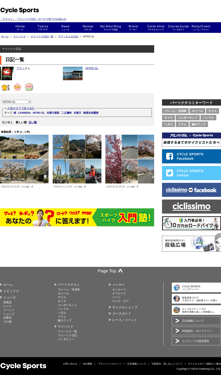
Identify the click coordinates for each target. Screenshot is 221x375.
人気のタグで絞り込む (21, 108)
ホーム (20, 27)
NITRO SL (92, 68)
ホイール (197, 110)
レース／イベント (124, 320)
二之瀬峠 (66, 112)
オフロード (119, 293)
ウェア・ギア (120, 301)
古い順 (33, 122)
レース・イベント (201, 27)
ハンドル (208, 117)
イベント (8, 309)
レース (7, 306)
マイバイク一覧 (67, 331)
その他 (7, 321)
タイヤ (168, 117)
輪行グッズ (199, 124)
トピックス (42, 27)
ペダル (168, 124)
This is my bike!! (110, 27)
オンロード (119, 289)
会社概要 (87, 363)
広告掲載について (193, 320)
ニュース (65, 27)
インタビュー (66, 339)
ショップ (156, 27)
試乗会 (7, 317)
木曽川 (77, 112)
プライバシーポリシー (110, 363)
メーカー (133, 27)
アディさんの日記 (68, 36)
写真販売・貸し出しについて (167, 363)
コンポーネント (187, 117)
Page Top (107, 270)
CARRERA (24, 112)
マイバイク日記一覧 (41, 36)
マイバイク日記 (67, 335)
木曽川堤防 (53, 112)
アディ (21, 68)
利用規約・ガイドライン (197, 331)
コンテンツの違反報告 (195, 341)
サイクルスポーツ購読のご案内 (204, 363)
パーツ (116, 297)
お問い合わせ (70, 363)
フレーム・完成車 (175, 110)
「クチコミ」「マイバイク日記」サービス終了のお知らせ (33, 19)
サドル (212, 110)
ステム (182, 124)
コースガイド (178, 27)
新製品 (7, 302)
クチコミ (88, 27)
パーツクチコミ (69, 284)
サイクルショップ (124, 307)
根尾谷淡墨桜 (91, 112)
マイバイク (19, 36)
